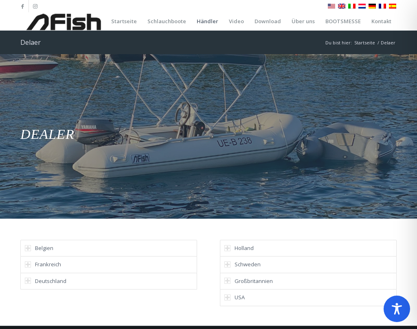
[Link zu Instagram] (35, 6)
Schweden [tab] (242, 264)
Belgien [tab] (39, 248)
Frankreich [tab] (43, 264)
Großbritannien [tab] (248, 281)
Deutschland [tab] (45, 281)
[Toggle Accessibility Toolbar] (397, 309)
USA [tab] (234, 297)
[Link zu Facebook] (23, 6)
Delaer (30, 42)
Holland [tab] (239, 248)
